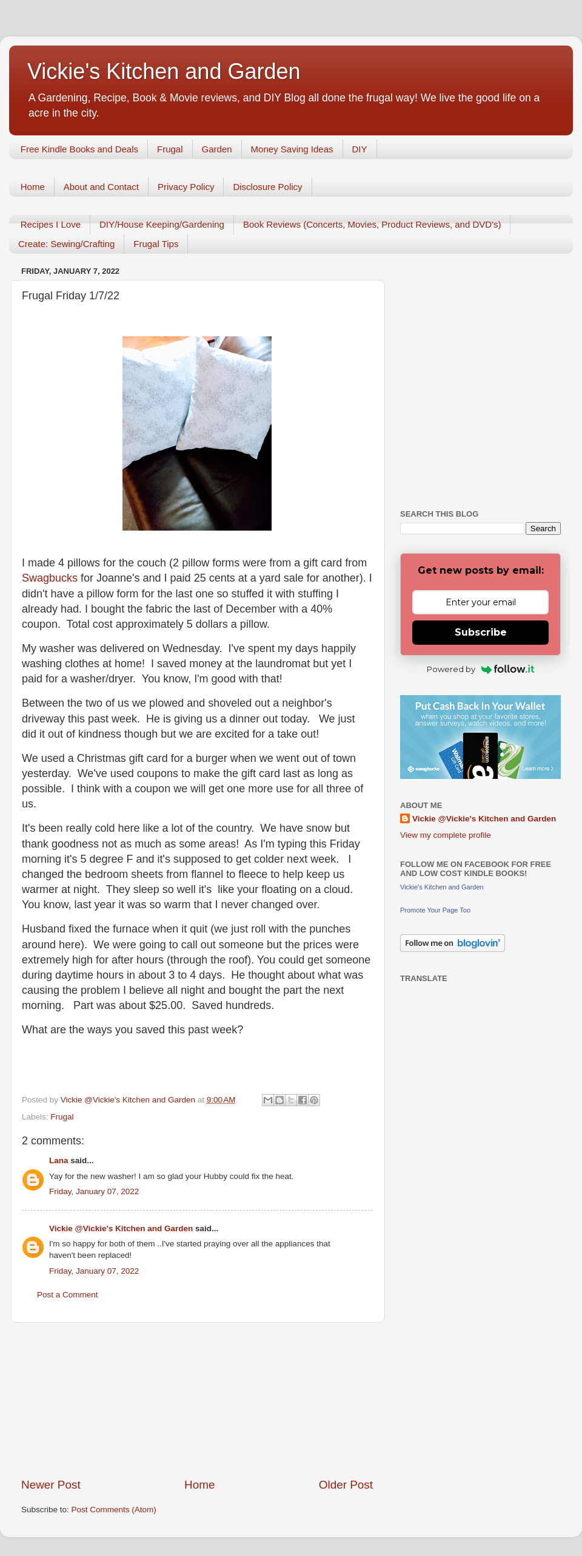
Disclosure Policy (267, 187)
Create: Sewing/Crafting (66, 244)
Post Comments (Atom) (114, 1509)
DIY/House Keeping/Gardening (161, 224)
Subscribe (481, 632)
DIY (359, 149)
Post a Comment (67, 1294)
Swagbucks (51, 578)
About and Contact (101, 187)
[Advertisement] (197, 1400)
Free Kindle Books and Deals (79, 149)
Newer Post (51, 1484)
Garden (217, 149)
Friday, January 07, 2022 (94, 1191)
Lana (59, 1160)
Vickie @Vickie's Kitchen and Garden (121, 1228)
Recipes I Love (51, 224)
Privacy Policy (186, 187)
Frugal (170, 149)
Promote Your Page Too (435, 910)
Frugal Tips (155, 244)
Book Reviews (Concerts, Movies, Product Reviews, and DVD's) (372, 224)
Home (33, 187)
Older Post (346, 1484)
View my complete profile (445, 835)
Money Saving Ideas (292, 149)
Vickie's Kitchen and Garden (163, 71)
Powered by (480, 669)
